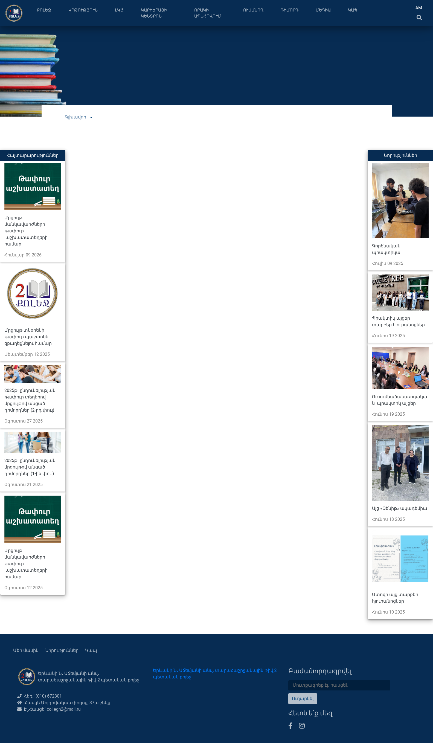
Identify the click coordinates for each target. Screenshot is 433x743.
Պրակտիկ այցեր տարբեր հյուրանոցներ (398, 321)
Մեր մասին (26, 650)
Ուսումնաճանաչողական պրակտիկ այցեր (399, 400)
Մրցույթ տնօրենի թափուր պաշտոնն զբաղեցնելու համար (28, 337)
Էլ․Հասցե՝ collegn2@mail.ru (49, 709)
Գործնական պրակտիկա (386, 249)
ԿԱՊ (352, 10)
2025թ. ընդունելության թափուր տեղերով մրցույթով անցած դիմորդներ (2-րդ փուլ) (30, 400)
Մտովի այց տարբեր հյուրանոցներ (395, 598)
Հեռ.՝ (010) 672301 (39, 696)
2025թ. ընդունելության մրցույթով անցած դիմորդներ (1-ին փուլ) (30, 467)
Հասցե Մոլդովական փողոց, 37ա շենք (63, 702)
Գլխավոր (75, 117)
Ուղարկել (302, 698)
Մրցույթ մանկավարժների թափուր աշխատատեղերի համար (26, 231)
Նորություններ (62, 650)
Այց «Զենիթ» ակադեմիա (399, 508)
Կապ (91, 650)
